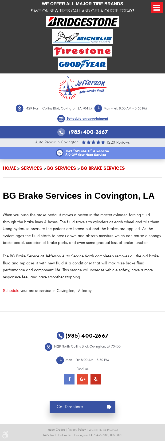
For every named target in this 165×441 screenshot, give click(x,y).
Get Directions (70, 406)
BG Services (61, 168)
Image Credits (56, 430)
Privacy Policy (77, 430)
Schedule (11, 290)
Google (82, 379)
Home (9, 168)
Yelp (95, 379)
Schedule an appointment (87, 118)
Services (31, 168)
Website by (103, 430)
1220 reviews (118, 142)
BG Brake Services (103, 168)
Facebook (69, 379)
